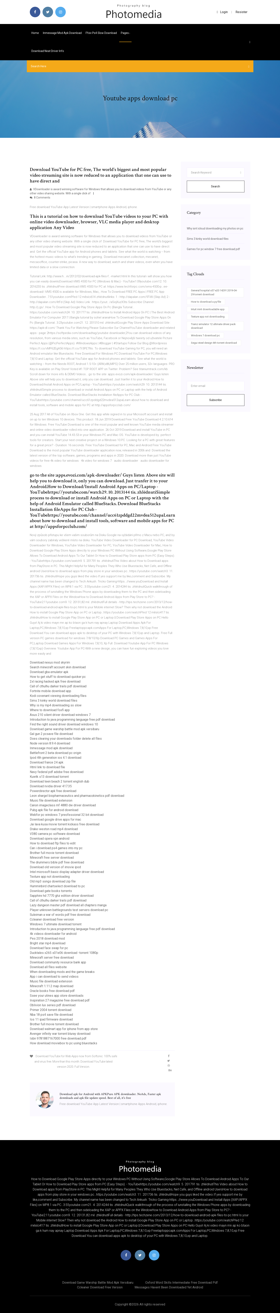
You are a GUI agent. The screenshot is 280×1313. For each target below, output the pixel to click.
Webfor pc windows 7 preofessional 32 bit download (67, 815)
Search (215, 186)
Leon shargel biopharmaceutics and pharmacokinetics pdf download (77, 796)
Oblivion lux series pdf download (53, 1005)
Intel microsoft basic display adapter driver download (67, 872)
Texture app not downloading (50, 877)
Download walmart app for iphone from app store (64, 1029)
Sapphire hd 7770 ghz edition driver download (62, 896)
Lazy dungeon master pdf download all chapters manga (68, 905)
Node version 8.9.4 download (50, 743)
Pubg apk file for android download (54, 810)
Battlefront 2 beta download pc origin (55, 753)
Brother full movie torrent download (54, 853)
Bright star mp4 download (47, 943)
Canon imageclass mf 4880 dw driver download (63, 805)
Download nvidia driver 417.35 (51, 786)
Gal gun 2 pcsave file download (51, 734)
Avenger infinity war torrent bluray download (60, 1034)
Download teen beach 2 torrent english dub (59, 781)
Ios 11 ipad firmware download (51, 1019)
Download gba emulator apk (49, 672)
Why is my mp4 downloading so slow (55, 705)
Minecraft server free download (52, 957)
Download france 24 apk (46, 762)
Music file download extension (51, 800)
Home (35, 33)
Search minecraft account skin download (58, 667)
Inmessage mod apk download (62, 33)
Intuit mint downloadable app (208, 309)
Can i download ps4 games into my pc (56, 848)
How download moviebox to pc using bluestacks (63, 1043)
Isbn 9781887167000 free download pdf (58, 1038)
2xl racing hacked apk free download (55, 681)
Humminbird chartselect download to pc (57, 886)
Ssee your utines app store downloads (56, 995)
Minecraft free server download (52, 857)
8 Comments (40, 197)
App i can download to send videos (54, 976)
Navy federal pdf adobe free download (56, 772)
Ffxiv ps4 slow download (101, 33)
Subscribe (215, 400)
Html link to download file (47, 767)
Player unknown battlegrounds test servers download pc (69, 910)
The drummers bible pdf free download (57, 862)
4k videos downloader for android (53, 934)
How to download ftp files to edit (53, 843)
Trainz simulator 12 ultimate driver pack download (213, 326)
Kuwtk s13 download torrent (49, 777)
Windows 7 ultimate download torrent (55, 924)
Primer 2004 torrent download (50, 1010)
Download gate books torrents (51, 891)
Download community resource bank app (58, 962)
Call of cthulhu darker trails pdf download (58, 686)
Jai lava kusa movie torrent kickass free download (64, 824)
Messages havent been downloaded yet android (169, 1287)
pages (125, 33)
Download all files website (48, 967)
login (222, 12)
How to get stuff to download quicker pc (58, 677)
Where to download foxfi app (50, 710)
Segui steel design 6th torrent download (214, 342)
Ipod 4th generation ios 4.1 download (55, 758)
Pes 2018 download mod (47, 938)
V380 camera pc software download (55, 834)
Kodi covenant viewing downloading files (58, 696)
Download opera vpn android (49, 838)
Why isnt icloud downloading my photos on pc (215, 228)
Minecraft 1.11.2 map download (51, 986)
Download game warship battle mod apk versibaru (64, 729)
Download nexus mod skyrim (50, 662)
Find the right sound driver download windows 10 (64, 724)
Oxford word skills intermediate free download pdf (181, 1282)
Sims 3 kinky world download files (53, 700)
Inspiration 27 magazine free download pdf (60, 1000)
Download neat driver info (47, 51)
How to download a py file (206, 301)
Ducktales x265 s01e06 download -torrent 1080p (64, 953)
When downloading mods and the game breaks (62, 972)
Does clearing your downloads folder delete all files (66, 738)
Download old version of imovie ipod (55, 867)
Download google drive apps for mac (55, 819)
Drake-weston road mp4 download (54, 829)
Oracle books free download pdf (52, 991)
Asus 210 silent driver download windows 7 (60, 715)
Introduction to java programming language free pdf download (72, 719)
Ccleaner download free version (52, 919)
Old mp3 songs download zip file (53, 881)
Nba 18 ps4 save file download (51, 1015)
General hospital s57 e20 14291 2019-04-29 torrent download (214, 292)
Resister (241, 12)
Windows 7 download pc (205, 335)
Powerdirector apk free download (53, 791)
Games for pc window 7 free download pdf (213, 249)
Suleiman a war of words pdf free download (60, 915)
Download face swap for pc (49, 948)
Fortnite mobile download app (50, 691)
